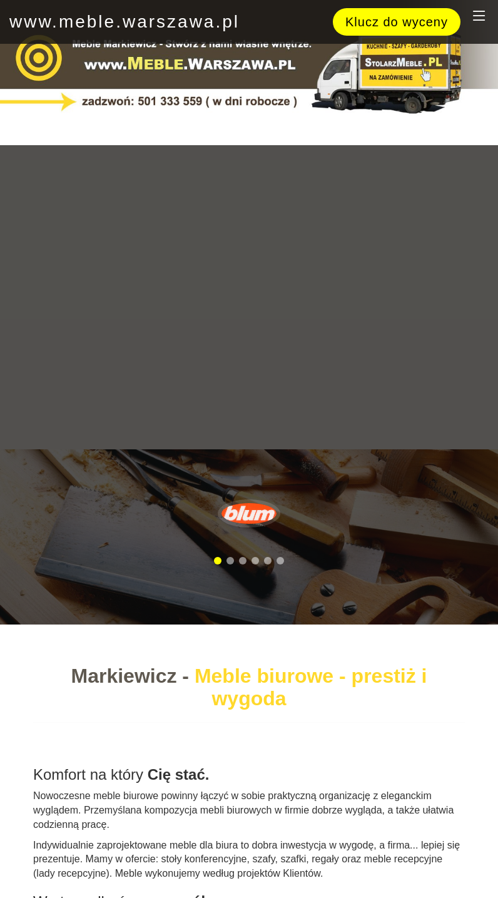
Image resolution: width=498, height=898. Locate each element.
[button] (217, 560)
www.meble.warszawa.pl (124, 21)
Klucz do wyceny (396, 22)
